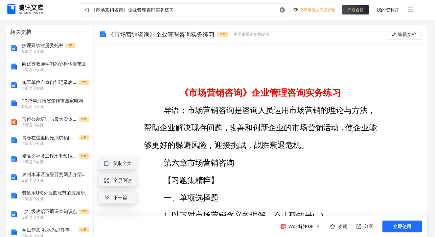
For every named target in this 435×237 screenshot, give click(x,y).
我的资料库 (388, 10)
